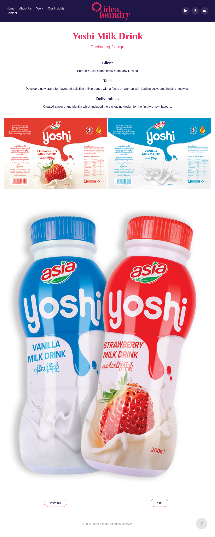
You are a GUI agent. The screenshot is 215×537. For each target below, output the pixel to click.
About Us (25, 8)
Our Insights (56, 8)
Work (39, 8)
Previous (55, 502)
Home (10, 8)
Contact (11, 13)
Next (159, 502)
